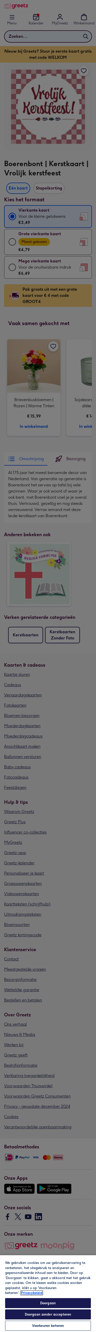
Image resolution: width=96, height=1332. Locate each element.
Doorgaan (48, 1303)
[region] (48, 1293)
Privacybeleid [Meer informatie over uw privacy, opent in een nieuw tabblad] (31, 1293)
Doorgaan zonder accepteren (48, 1314)
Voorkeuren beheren (48, 1326)
